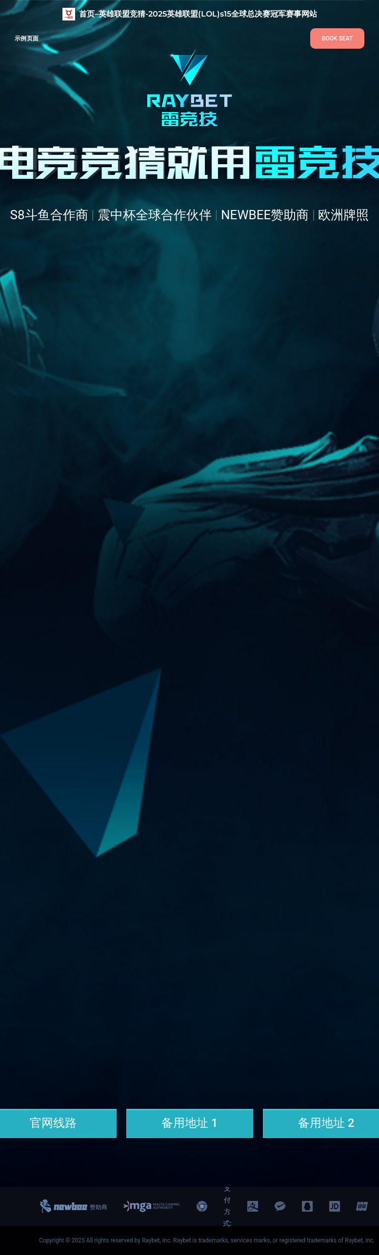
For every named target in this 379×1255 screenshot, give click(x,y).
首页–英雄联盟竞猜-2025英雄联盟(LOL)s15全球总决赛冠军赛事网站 (198, 14)
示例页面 (27, 38)
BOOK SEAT (337, 38)
